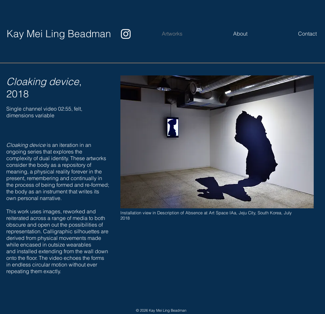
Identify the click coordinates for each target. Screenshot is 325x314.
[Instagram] (125, 33)
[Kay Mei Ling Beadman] (59, 34)
